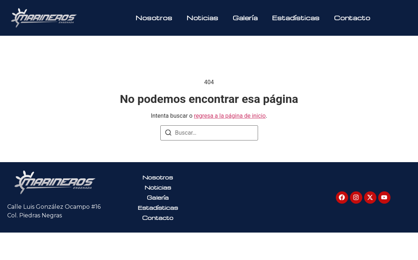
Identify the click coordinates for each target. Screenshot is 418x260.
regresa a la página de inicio (230, 115)
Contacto (352, 17)
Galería (245, 17)
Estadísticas (296, 17)
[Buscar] (168, 134)
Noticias (202, 17)
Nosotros (154, 17)
